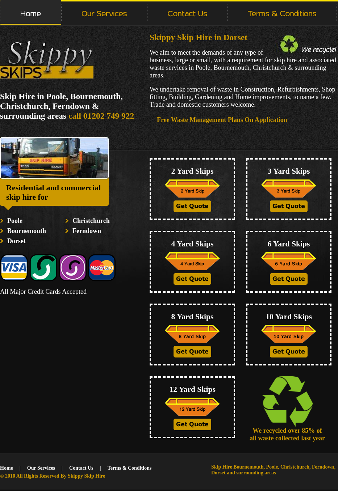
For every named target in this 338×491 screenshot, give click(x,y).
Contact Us (81, 468)
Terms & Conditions (130, 468)
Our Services (41, 468)
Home (6, 468)
